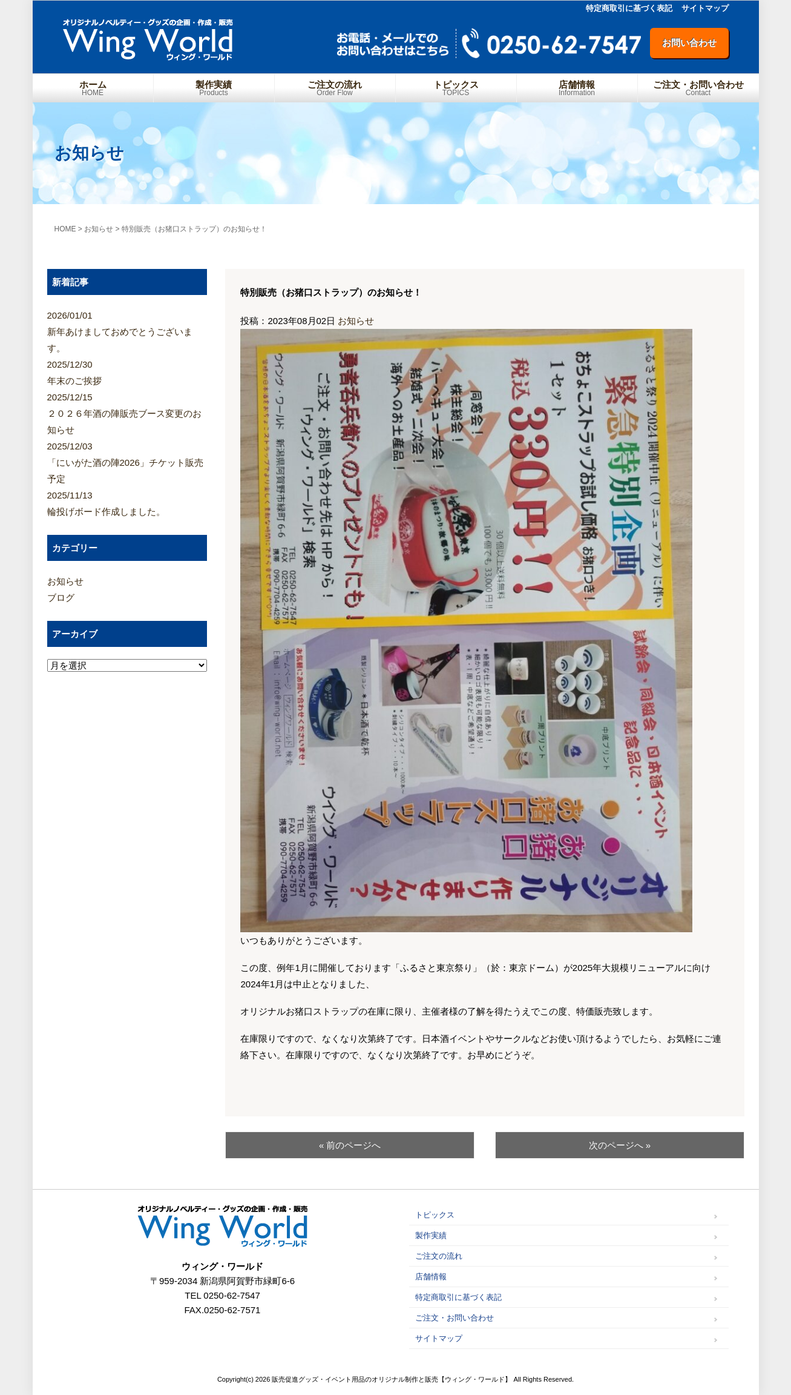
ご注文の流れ (335, 88)
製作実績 (214, 88)
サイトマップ (705, 8)
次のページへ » (620, 1145)
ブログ (60, 597)
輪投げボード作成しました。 (127, 502)
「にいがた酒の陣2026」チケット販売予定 (127, 461)
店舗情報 (577, 88)
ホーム (93, 88)
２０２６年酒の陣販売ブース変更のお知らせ (127, 412)
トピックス (456, 88)
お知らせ (356, 321)
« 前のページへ (350, 1145)
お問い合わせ (689, 43)
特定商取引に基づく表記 (629, 8)
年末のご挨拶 (127, 371)
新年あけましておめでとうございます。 (127, 330)
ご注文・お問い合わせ (698, 88)
